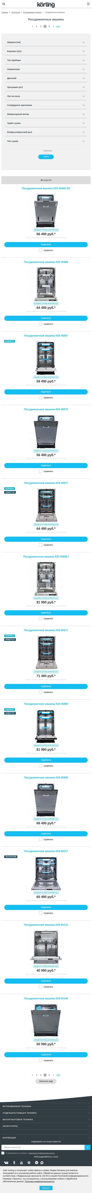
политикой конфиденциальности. (42, 1153)
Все (58, 26)
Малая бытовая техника (18, 1119)
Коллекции (9, 1137)
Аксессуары (10, 1126)
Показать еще (46, 1081)
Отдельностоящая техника (20, 1113)
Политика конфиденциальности (39, 1181)
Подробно (46, 245)
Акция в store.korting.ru (46, 230)
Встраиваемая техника (17, 1106)
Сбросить (46, 151)
